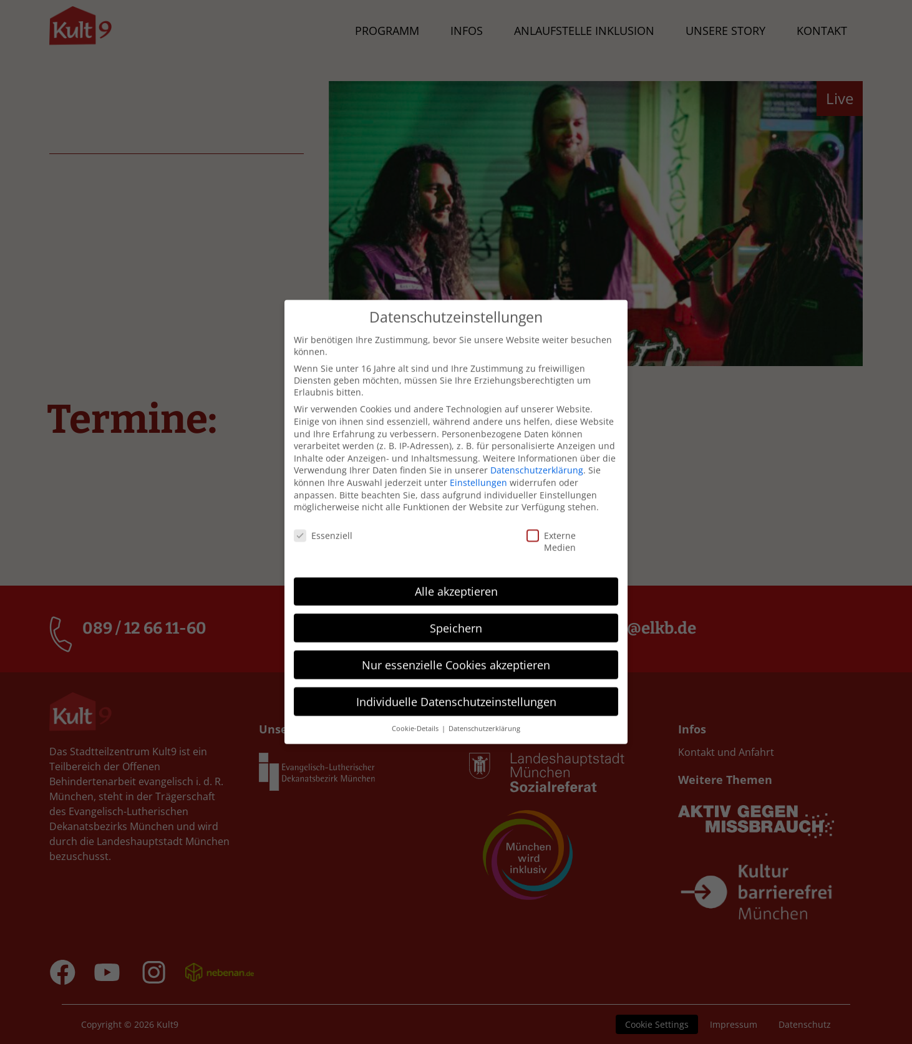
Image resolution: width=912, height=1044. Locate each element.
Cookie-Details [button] (416, 717)
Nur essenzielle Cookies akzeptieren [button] (456, 653)
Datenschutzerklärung (536, 459)
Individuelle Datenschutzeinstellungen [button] (456, 690)
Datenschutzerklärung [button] (484, 717)
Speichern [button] (456, 616)
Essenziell (302, 525)
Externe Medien (537, 531)
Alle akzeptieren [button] (456, 580)
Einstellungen (478, 472)
